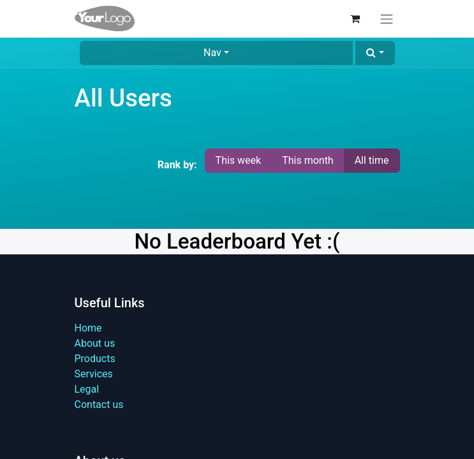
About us (95, 343)
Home (88, 328)
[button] (374, 53)
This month (308, 160)
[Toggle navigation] (386, 19)
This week (239, 160)
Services (94, 374)
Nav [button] (212, 53)
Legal (87, 389)
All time (372, 160)
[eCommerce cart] (355, 18)
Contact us (99, 404)
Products (95, 359)
